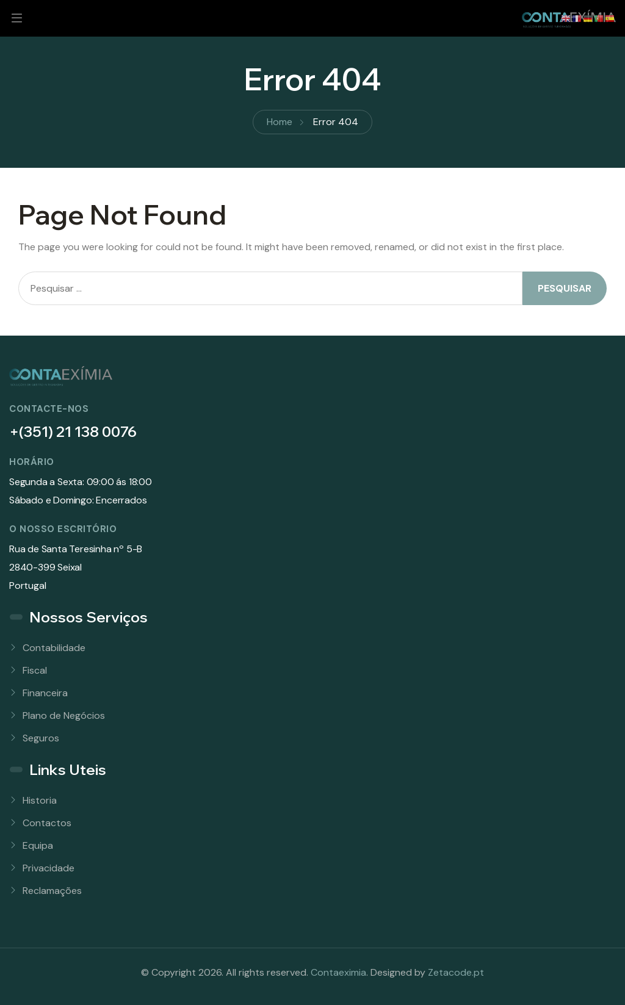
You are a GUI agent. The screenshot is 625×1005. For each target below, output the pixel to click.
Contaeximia (338, 972)
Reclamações (52, 890)
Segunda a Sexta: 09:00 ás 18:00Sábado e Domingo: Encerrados (80, 490)
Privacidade (48, 868)
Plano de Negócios (64, 715)
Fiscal (35, 670)
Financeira (45, 692)
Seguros (41, 738)
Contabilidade (54, 647)
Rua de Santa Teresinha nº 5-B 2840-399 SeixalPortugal (75, 567)
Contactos (47, 822)
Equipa (38, 845)
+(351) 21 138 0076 (73, 431)
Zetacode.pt (456, 972)
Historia (40, 800)
